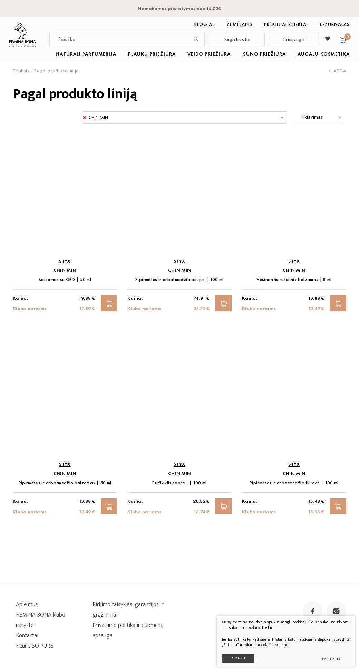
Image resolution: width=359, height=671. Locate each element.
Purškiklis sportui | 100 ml (179, 483)
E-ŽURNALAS (335, 24)
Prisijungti (293, 39)
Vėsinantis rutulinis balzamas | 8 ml (294, 279)
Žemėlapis (239, 24)
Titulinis (21, 71)
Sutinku (235, 656)
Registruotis (237, 39)
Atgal (338, 71)
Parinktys (328, 656)
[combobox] (185, 117)
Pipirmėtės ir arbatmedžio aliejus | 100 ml (179, 279)
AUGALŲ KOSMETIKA (324, 54)
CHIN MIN (65, 270)
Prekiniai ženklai (286, 24)
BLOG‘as (204, 24)
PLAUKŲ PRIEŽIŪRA (152, 54)
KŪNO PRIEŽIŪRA (264, 54)
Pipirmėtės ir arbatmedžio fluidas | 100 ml (294, 483)
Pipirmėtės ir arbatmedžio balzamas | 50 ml (65, 483)
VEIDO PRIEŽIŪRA (209, 54)
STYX (64, 261)
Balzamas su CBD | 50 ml (65, 279)
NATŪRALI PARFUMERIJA (86, 54)
